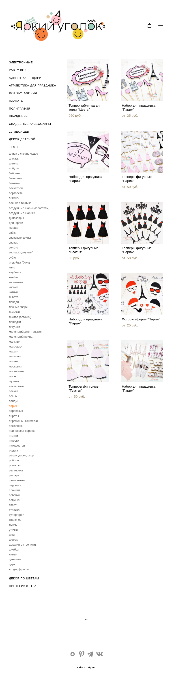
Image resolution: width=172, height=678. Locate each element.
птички (13, 435)
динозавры (16, 218)
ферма (13, 539)
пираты (14, 416)
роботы (14, 460)
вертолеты (16, 193)
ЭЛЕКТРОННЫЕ (21, 62)
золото (13, 247)
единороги (16, 223)
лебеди (14, 302)
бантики (14, 183)
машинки (15, 356)
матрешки (15, 346)
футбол (14, 549)
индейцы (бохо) (19, 262)
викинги (14, 198)
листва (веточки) (20, 317)
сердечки (15, 485)
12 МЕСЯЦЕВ (19, 131)
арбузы (14, 168)
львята (13, 297)
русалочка (16, 470)
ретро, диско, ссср (21, 455)
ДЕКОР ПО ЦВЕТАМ (24, 578)
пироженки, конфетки (23, 421)
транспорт (16, 519)
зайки (12, 232)
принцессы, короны (22, 430)
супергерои (16, 514)
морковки (15, 366)
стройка (14, 510)
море (12, 376)
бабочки (14, 173)
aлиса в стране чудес (23, 153)
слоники (14, 490)
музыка (14, 381)
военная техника (20, 203)
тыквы (13, 525)
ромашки (15, 465)
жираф (13, 227)
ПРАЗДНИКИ (18, 116)
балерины (15, 178)
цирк (12, 564)
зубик (12, 257)
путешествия (17, 445)
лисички (14, 312)
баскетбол (16, 188)
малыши (14, 341)
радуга (13, 450)
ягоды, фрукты (19, 569)
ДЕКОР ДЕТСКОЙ (22, 139)
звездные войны (20, 237)
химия (13, 554)
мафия (13, 351)
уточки (13, 529)
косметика (16, 282)
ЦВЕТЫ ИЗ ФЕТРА (23, 586)
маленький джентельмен (26, 331)
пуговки (14, 440)
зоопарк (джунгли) (21, 252)
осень (13, 396)
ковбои (13, 277)
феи (12, 534)
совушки (14, 500)
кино (12, 267)
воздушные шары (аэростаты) (29, 208)
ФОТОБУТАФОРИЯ (23, 93)
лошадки (15, 322)
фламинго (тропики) (22, 544)
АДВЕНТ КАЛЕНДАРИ (25, 78)
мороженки (16, 371)
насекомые (16, 386)
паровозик (16, 410)
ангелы (14, 163)
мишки (13, 361)
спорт (13, 505)
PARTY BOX (18, 70)
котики (13, 292)
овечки (13, 391)
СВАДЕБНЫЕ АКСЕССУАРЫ (30, 123)
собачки (14, 495)
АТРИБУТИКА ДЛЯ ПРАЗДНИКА (32, 85)
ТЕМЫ (13, 147)
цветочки (15, 559)
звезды (13, 242)
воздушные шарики (22, 213)
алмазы (14, 158)
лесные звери (18, 307)
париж (13, 406)
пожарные (16, 426)
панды (13, 401)
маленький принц (20, 336)
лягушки (14, 326)
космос (13, 287)
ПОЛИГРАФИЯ (19, 108)
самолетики (17, 480)
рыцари (14, 475)
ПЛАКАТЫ (16, 100)
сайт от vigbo (86, 668)
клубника (15, 272)
